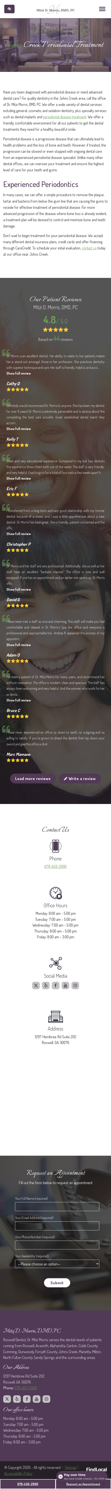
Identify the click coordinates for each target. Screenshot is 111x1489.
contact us (89, 248)
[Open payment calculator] (82, 1476)
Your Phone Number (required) (35, 1237)
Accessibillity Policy (18, 1473)
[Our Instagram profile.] (75, 985)
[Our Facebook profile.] (55, 985)
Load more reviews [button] (33, 778)
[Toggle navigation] (102, 9)
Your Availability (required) (32, 1256)
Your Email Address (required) (34, 1218)
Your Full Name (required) (31, 1198)
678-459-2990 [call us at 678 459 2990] (55, 866)
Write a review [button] (80, 778)
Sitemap (71, 1467)
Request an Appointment (83, 1484)
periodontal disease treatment (64, 116)
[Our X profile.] (36, 985)
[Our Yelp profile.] (46, 985)
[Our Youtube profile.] (65, 985)
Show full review (18, 373)
